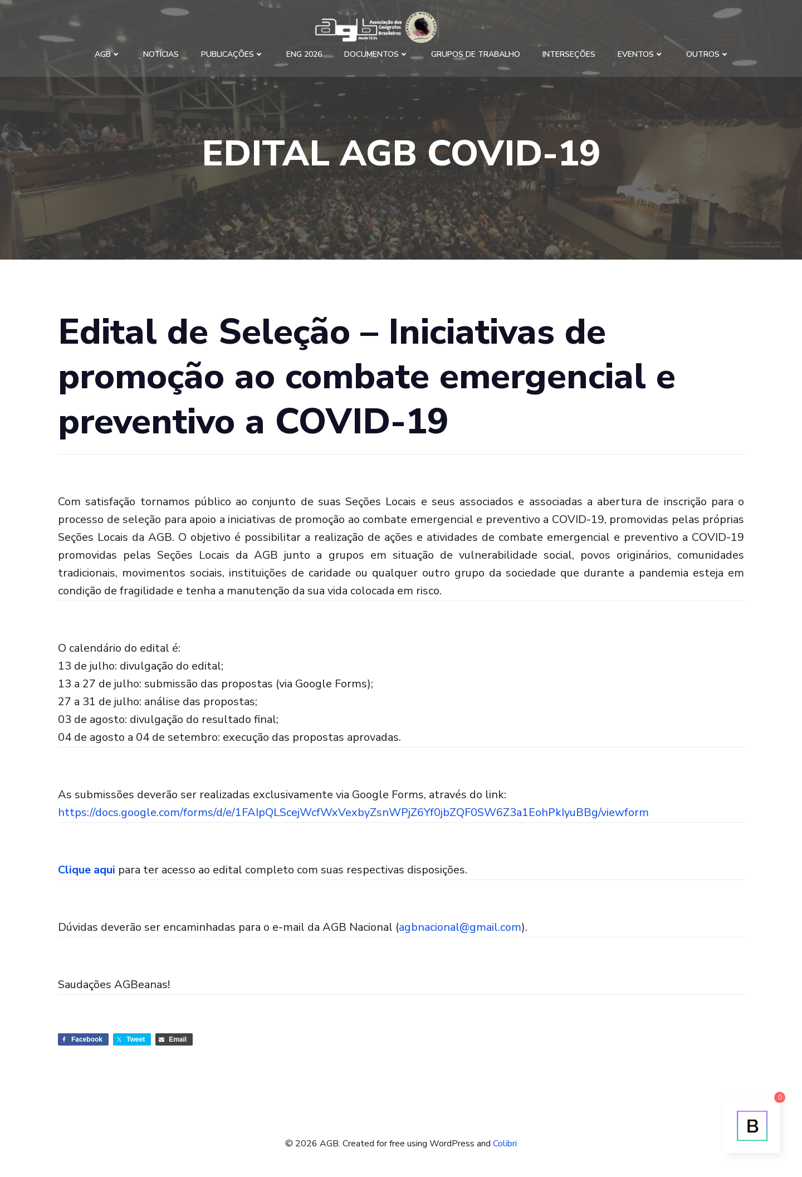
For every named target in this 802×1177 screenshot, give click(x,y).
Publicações (232, 54)
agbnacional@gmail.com (460, 927)
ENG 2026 (304, 54)
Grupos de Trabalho (475, 54)
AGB (108, 54)
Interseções (568, 54)
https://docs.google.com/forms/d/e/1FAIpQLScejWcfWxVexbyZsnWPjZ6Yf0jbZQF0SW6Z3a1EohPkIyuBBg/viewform (353, 812)
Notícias (161, 54)
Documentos (376, 54)
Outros (708, 54)
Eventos (641, 54)
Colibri (505, 1143)
